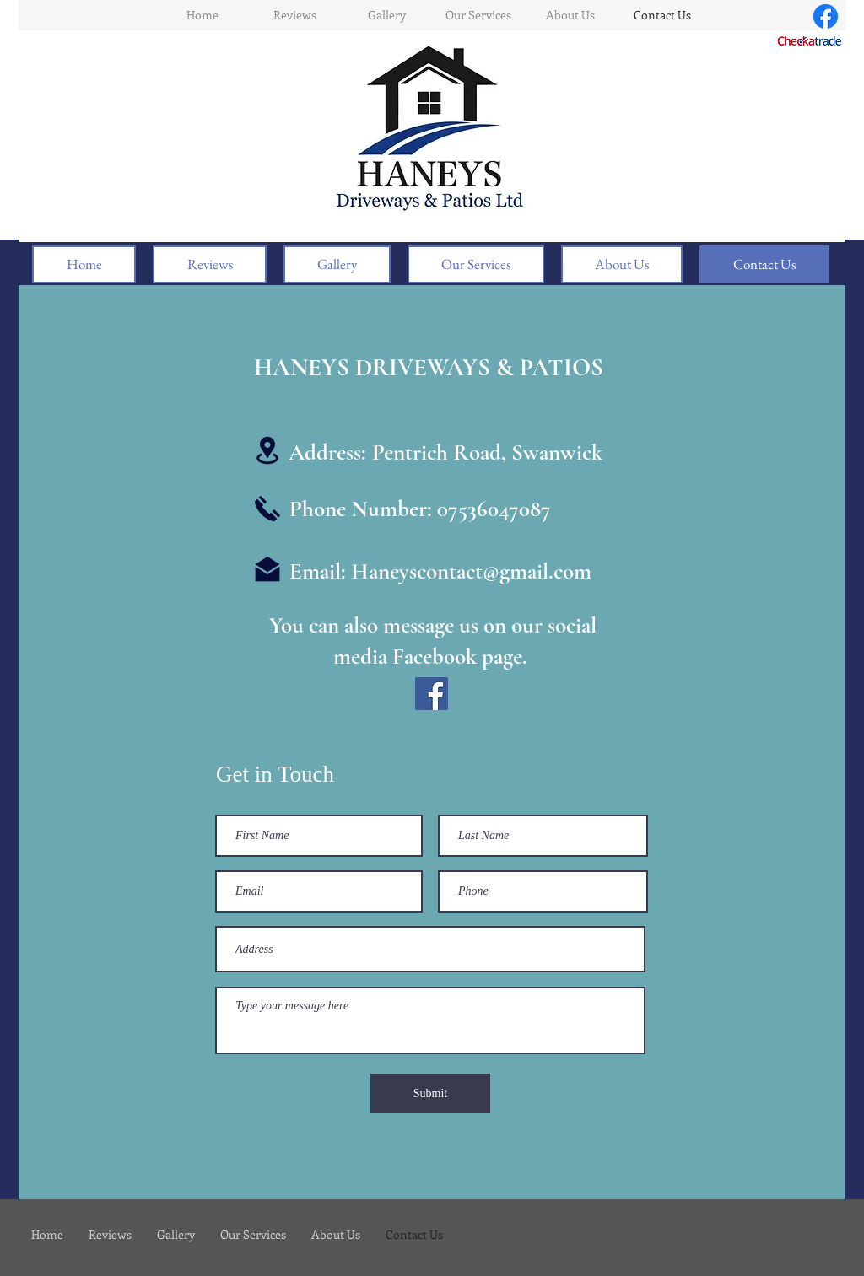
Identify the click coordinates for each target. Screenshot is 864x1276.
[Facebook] (825, 16)
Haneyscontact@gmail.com (471, 571)
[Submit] (430, 1093)
